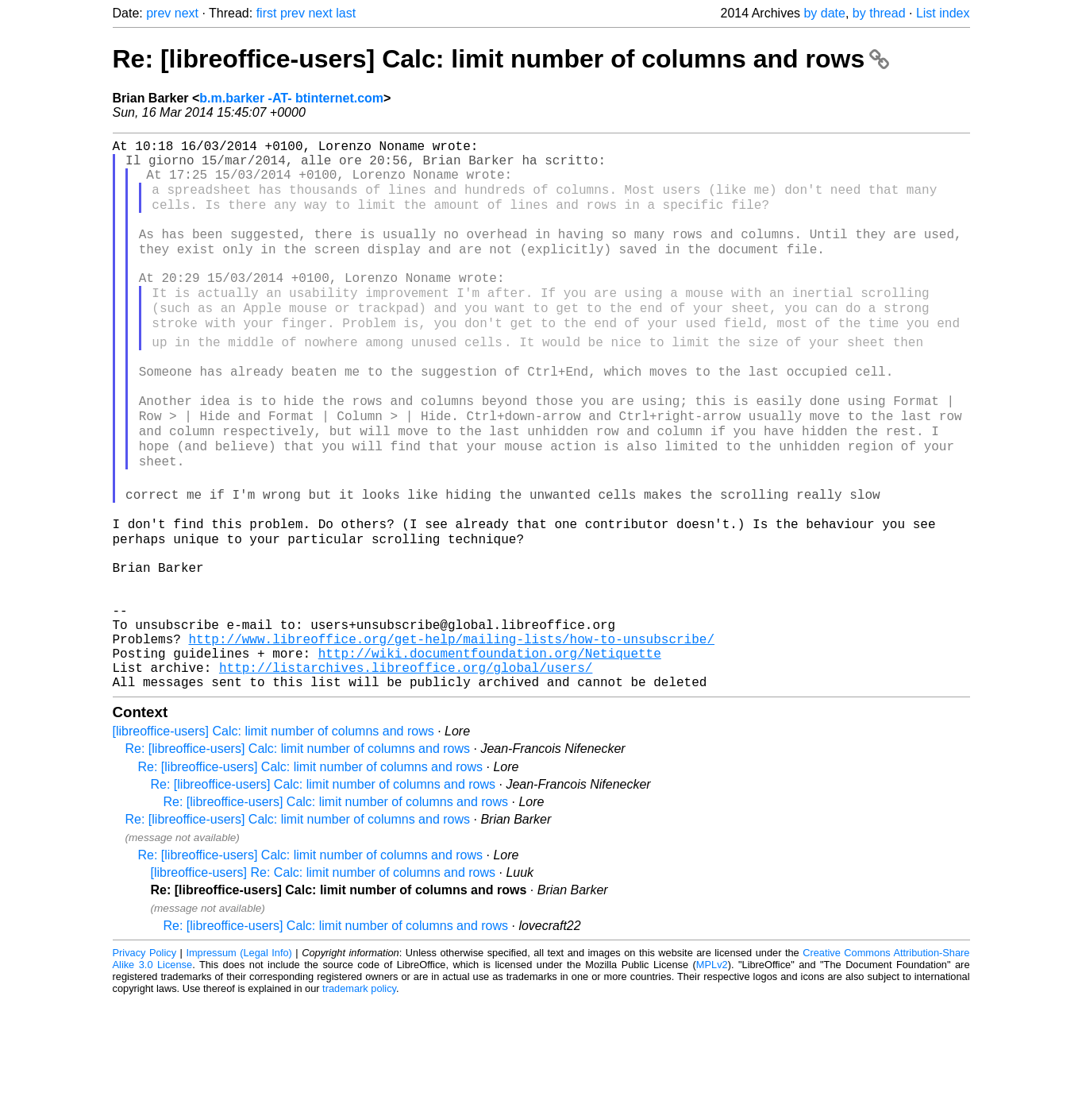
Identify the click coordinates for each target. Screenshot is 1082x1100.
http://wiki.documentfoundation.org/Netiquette (489, 746)
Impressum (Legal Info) (238, 1052)
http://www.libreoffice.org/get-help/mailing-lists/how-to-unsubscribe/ (451, 728)
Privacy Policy (145, 1052)
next (186, 13)
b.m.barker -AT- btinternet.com (291, 98)
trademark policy (359, 1088)
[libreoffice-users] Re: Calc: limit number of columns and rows (323, 971)
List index (943, 13)
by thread (879, 13)
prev (158, 13)
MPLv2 (712, 1064)
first (266, 13)
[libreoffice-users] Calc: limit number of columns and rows (273, 830)
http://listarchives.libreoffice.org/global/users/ (405, 763)
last (346, 13)
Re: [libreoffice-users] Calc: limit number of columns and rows (501, 58)
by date (824, 13)
